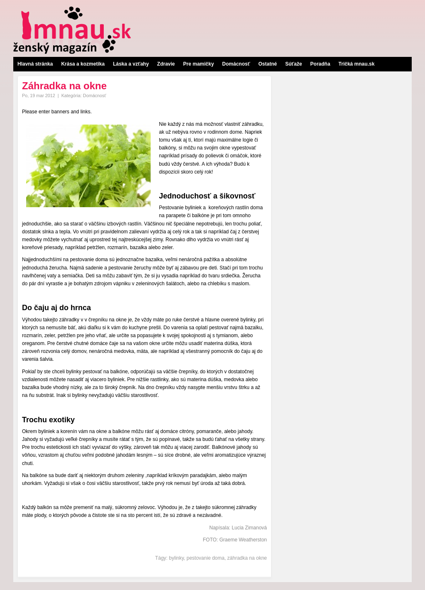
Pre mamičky (198, 64)
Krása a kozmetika (83, 64)
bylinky (176, 558)
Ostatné (267, 64)
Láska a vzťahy (131, 64)
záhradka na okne (247, 558)
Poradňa (320, 64)
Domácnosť (236, 64)
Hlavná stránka (35, 64)
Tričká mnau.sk (357, 64)
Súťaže (293, 64)
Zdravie (166, 64)
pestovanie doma (206, 558)
